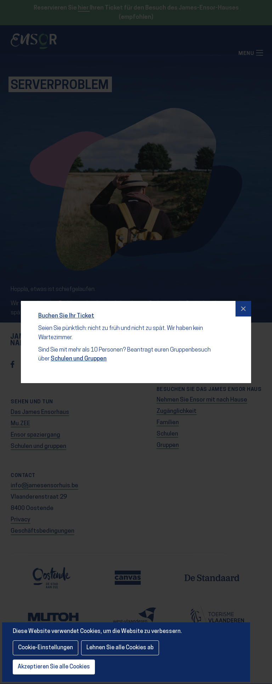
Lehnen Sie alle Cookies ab (120, 648)
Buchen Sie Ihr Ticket (67, 312)
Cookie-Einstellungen (45, 648)
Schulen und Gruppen (78, 354)
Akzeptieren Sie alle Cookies (54, 667)
